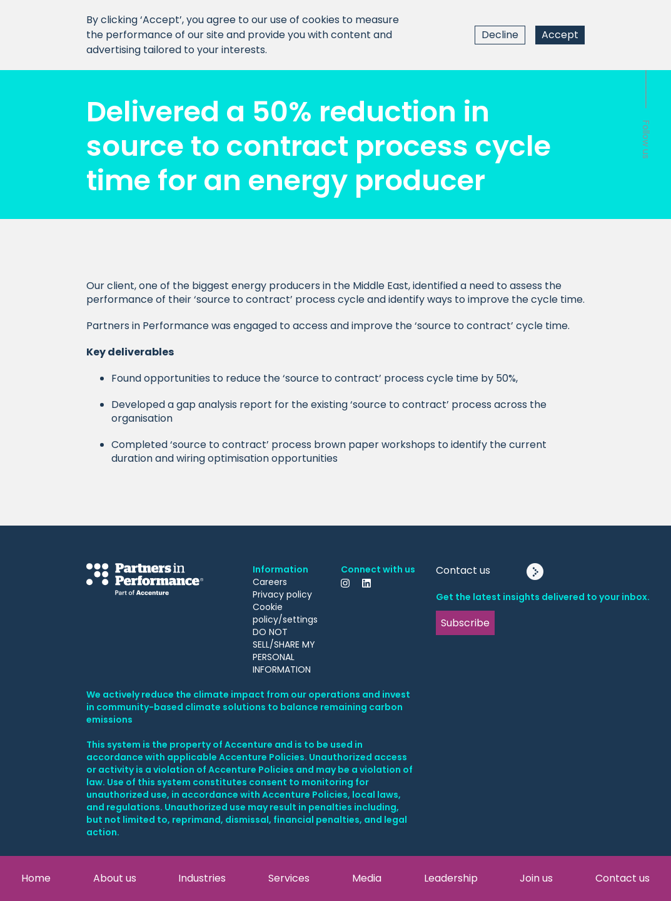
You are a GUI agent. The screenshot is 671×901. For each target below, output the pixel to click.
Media (366, 878)
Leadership (451, 878)
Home (36, 878)
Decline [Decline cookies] (500, 35)
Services (289, 878)
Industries (202, 878)
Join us (536, 878)
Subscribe (465, 623)
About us (114, 878)
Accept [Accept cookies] (560, 35)
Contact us (622, 878)
